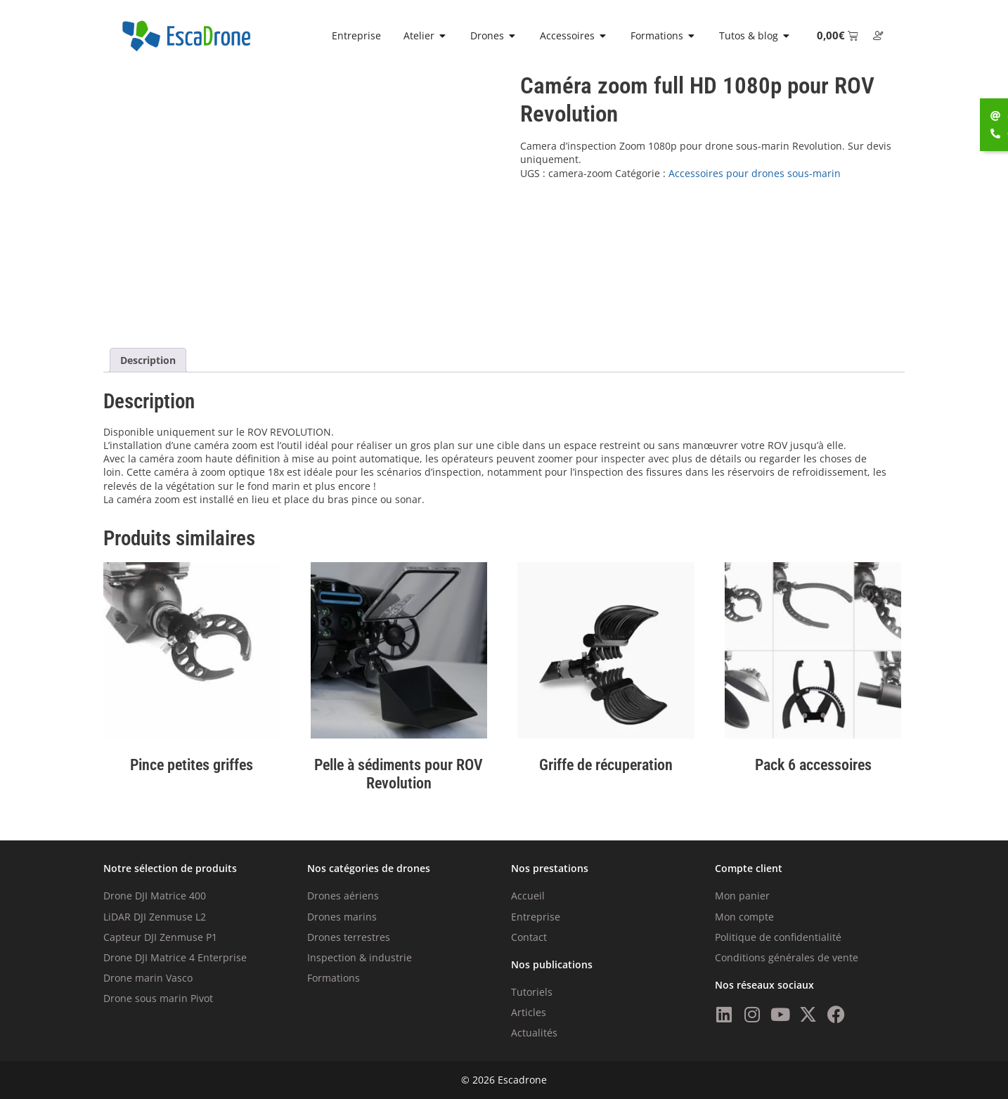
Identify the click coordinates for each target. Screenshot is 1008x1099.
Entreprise (535, 916)
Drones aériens (343, 895)
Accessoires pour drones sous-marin (754, 173)
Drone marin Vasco (148, 977)
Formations (333, 977)
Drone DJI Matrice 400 (154, 895)
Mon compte (744, 916)
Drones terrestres (348, 937)
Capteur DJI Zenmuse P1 (160, 937)
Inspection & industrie (359, 957)
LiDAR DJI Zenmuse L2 (154, 916)
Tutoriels (532, 992)
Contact (529, 937)
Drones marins (342, 916)
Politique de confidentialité (778, 937)
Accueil (528, 895)
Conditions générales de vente (786, 957)
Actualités (534, 1032)
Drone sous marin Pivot (158, 998)
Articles (528, 1012)
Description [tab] (148, 360)
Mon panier (742, 895)
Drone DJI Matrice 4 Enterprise (175, 957)
